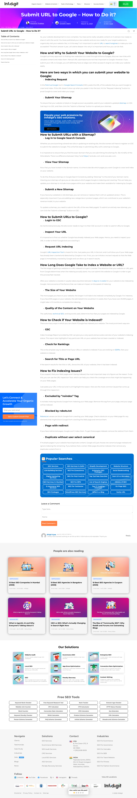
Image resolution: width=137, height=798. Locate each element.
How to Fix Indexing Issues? (8, 59)
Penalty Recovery (69, 678)
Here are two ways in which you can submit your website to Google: (17, 42)
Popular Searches (5, 62)
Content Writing (106, 677)
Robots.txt (44, 416)
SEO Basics (8, 27)
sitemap (122, 103)
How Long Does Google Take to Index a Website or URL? (14, 52)
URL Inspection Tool (55, 252)
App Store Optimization (71, 666)
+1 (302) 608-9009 (80, 750)
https (86, 156)
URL (101, 43)
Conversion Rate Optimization (111, 666)
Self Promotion (14, 578)
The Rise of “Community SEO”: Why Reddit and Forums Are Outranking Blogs (108, 625)
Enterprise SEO (105, 655)
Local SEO (28, 666)
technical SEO (58, 314)
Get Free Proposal (125, 4)
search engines (112, 43)
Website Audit (30, 655)
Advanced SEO (14, 619)
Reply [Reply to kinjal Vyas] (128, 536)
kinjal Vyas (51, 535)
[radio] (74, 793)
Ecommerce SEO (69, 655)
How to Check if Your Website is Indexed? (11, 55)
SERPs (117, 350)
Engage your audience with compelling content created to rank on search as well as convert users (111, 681)
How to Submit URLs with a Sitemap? (10, 46)
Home (2, 27)
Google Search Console (73, 85)
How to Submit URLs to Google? (9, 49)
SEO (26, 678)
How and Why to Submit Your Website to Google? (13, 39)
